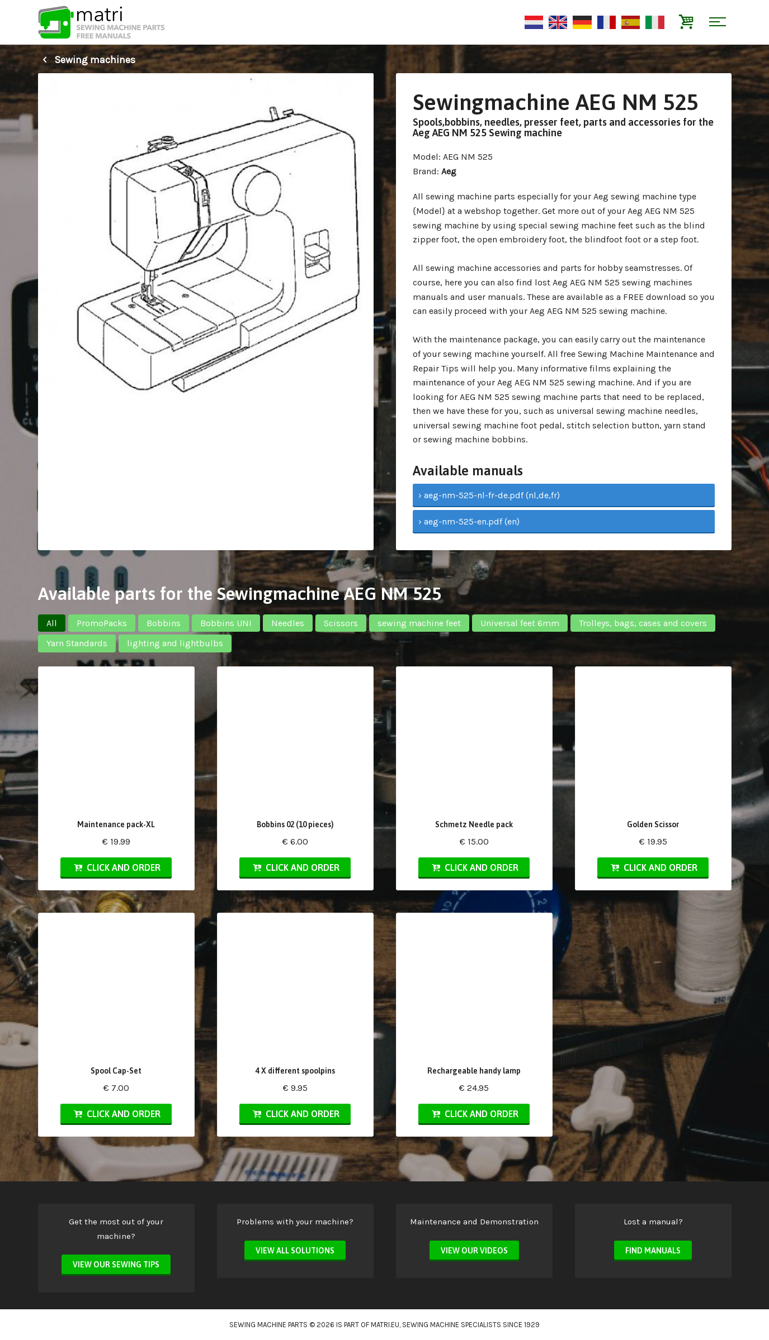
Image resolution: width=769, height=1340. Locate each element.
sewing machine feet (419, 623)
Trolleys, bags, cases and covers (643, 623)
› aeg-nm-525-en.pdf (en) (469, 521)
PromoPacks (102, 623)
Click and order (116, 867)
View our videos (474, 1250)
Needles (287, 623)
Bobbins (164, 623)
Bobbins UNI (226, 623)
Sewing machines (86, 60)
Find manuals (653, 1250)
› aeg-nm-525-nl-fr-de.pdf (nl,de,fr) (489, 495)
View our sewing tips (116, 1264)
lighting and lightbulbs (175, 643)
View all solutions (295, 1250)
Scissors (341, 623)
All (51, 623)
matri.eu (385, 1324)
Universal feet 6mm (519, 623)
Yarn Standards (76, 643)
